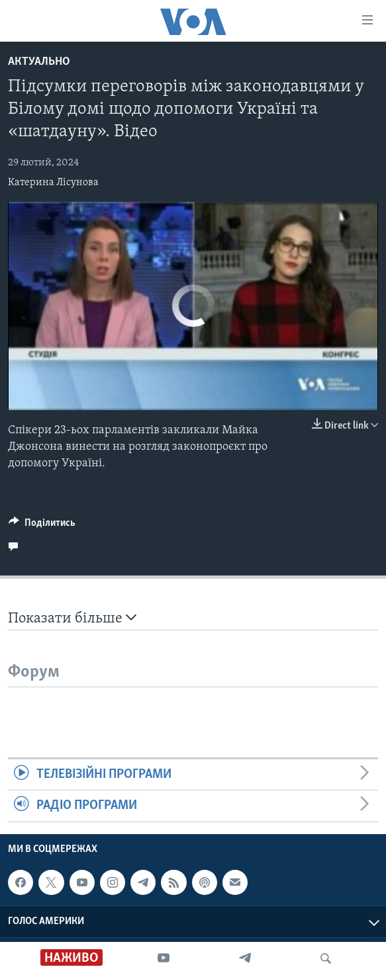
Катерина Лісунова (53, 182)
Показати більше (72, 618)
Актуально (39, 62)
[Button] (42, 525)
